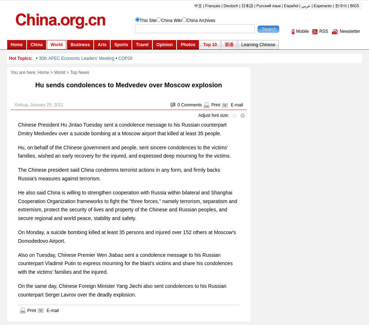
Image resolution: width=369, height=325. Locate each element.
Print (215, 104)
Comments (191, 104)
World (59, 72)
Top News (79, 72)
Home (43, 72)
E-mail (237, 104)
